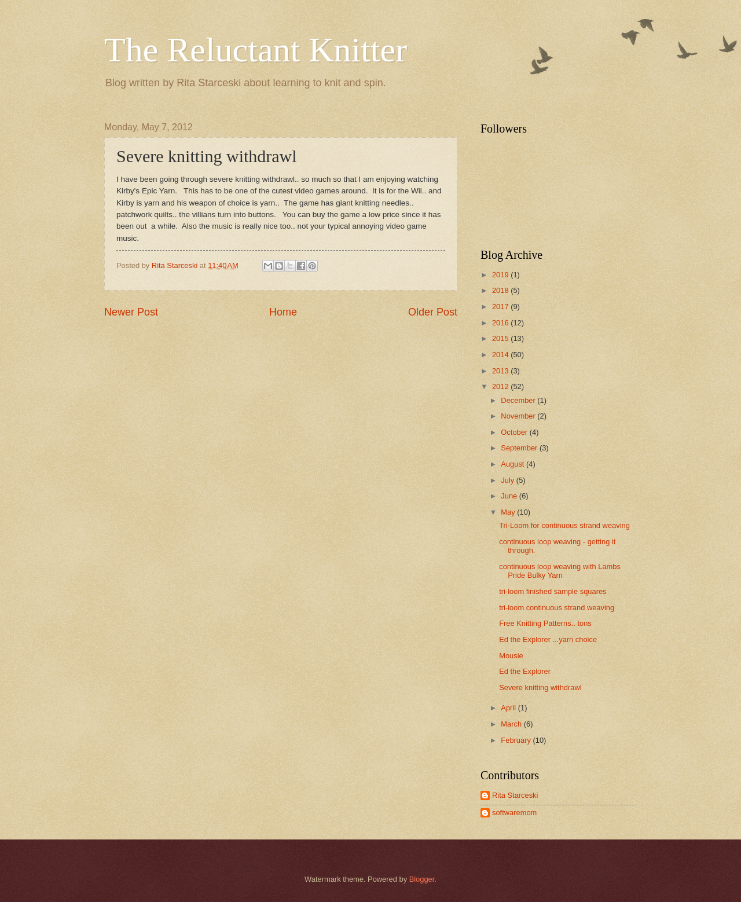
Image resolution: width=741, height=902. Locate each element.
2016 (501, 322)
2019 (501, 274)
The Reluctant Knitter (255, 50)
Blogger (422, 879)
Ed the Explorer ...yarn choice (548, 639)
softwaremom (514, 812)
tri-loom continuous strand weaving (556, 607)
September (520, 447)
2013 (501, 370)
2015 (501, 338)
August (513, 464)
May (509, 512)
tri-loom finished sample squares (552, 591)
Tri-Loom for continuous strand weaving (564, 525)
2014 (501, 354)
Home (283, 312)
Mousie (511, 655)
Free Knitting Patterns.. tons (545, 623)
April (509, 707)
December (519, 400)
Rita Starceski (515, 795)
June (510, 496)
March (512, 724)
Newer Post (131, 312)
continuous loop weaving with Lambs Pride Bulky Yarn (560, 571)
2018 (501, 290)
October (515, 432)
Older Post (432, 312)
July (508, 480)
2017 (501, 306)
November (519, 416)
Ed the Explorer (525, 671)
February (517, 740)
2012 (501, 386)
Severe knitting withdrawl (540, 687)
